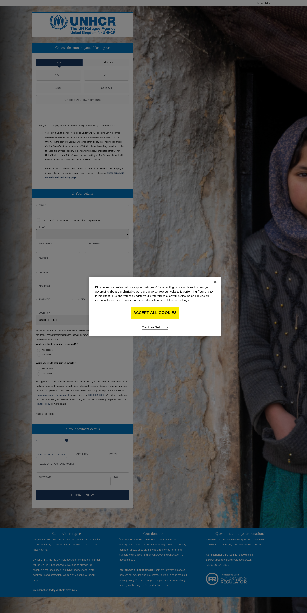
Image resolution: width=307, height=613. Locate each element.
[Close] (215, 281)
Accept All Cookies (154, 313)
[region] (155, 306)
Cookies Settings (155, 327)
